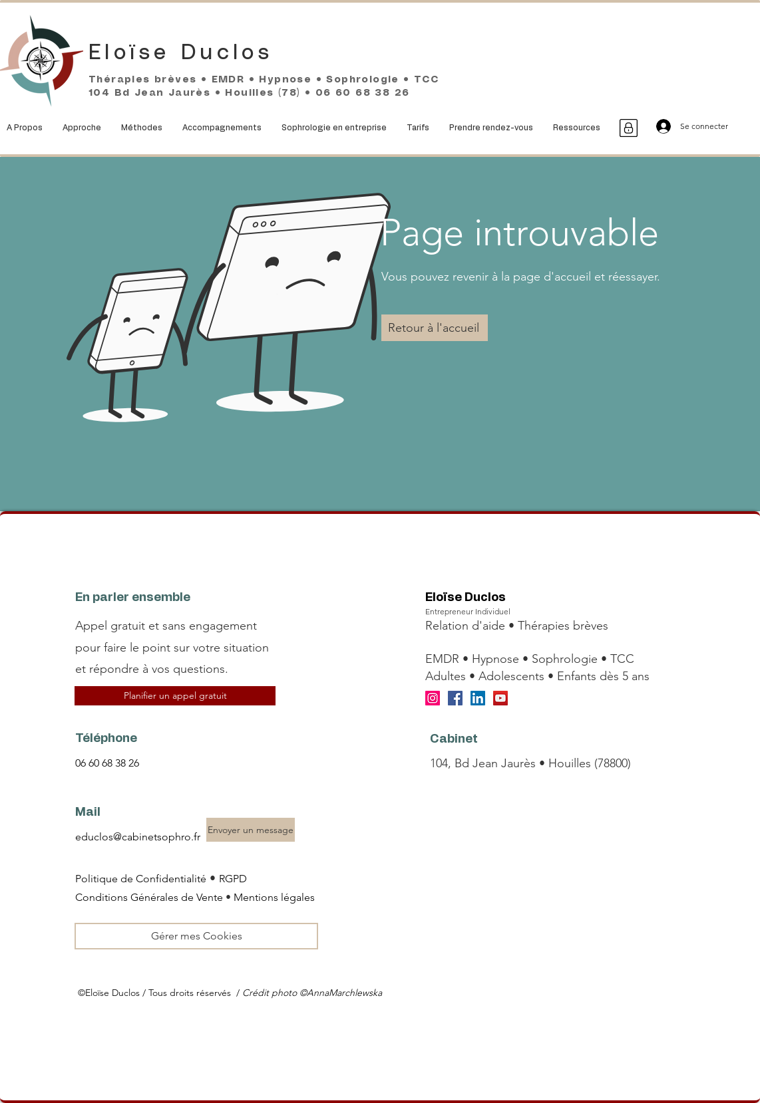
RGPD (233, 878)
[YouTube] (500, 698)
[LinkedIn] (478, 698)
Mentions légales (274, 897)
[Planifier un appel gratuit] (175, 695)
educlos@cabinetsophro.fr (137, 836)
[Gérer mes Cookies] (196, 936)
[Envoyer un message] (250, 829)
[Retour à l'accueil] (434, 327)
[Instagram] (432, 698)
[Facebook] (455, 698)
